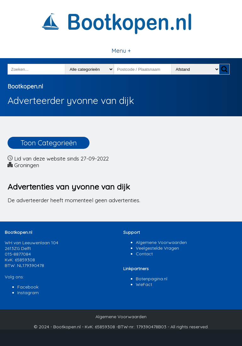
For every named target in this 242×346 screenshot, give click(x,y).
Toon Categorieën (48, 142)
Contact (144, 254)
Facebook (27, 287)
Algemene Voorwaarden (161, 242)
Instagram (28, 292)
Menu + (121, 50)
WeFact (144, 284)
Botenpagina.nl (151, 279)
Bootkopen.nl (25, 86)
